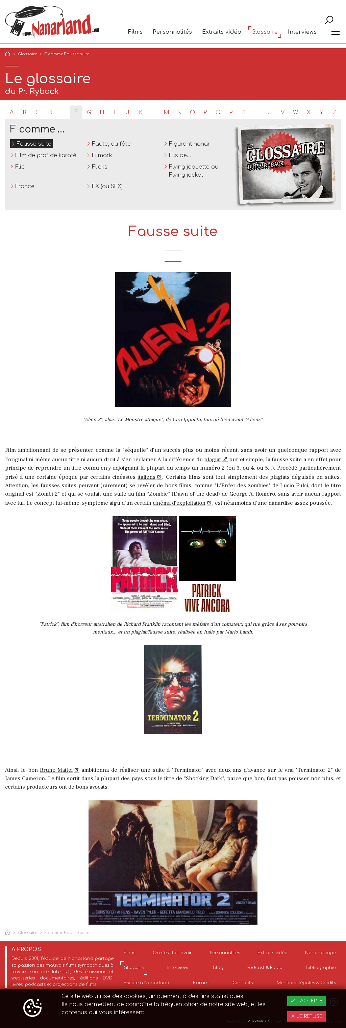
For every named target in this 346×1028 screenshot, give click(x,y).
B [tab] (24, 113)
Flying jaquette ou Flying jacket (193, 171)
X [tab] (309, 113)
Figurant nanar (189, 144)
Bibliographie (321, 967)
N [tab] (179, 113)
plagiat (212, 459)
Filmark (102, 155)
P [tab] (205, 113)
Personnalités (172, 36)
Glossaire (264, 36)
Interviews (302, 36)
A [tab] (12, 113)
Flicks (99, 167)
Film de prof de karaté (45, 155)
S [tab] (244, 113)
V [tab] (283, 113)
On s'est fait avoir (172, 952)
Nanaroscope (320, 952)
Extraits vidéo (221, 36)
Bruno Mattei (56, 770)
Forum (200, 982)
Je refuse (306, 1016)
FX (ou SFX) (107, 186)
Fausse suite (34, 144)
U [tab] (269, 113)
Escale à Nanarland (146, 982)
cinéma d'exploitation (179, 503)
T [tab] (257, 113)
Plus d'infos (259, 1021)
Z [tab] (334, 113)
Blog (218, 967)
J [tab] (127, 113)
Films (135, 36)
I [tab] (115, 113)
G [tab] (89, 113)
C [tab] (37, 113)
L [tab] (153, 113)
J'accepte (306, 1000)
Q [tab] (218, 113)
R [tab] (231, 113)
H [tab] (102, 113)
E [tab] (63, 113)
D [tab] (50, 113)
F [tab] (76, 112)
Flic (20, 167)
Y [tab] (321, 113)
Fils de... (180, 155)
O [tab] (192, 113)
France (24, 186)
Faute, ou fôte (111, 144)
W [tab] (295, 113)
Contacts (242, 982)
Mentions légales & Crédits (306, 982)
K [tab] (141, 113)
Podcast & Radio (264, 967)
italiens (146, 477)
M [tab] (166, 113)
